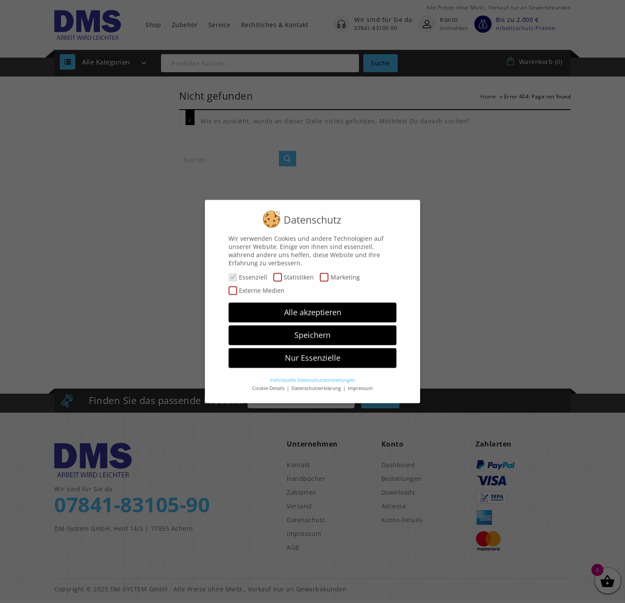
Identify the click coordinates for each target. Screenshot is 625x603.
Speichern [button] (312, 329)
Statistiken (293, 272)
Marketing (339, 272)
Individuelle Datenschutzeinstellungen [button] (312, 375)
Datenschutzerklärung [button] (316, 383)
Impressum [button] (360, 383)
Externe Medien (257, 285)
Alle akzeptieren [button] (312, 307)
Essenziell (248, 272)
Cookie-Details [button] (269, 383)
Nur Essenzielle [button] (312, 352)
